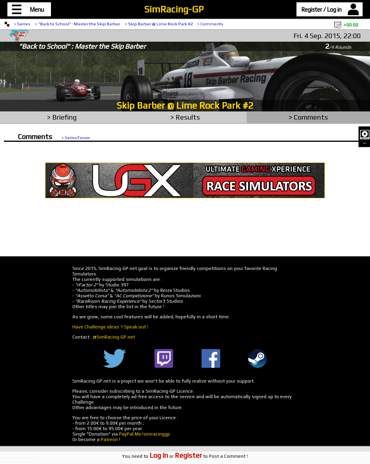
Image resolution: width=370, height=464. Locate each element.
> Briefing (62, 117)
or (175, 456)
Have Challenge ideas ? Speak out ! (110, 327)
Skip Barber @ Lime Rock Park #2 (185, 105)
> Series (22, 23)
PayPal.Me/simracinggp (144, 434)
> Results (185, 117)
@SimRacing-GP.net (114, 337)
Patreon (109, 439)
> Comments (210, 23)
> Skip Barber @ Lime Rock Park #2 (159, 23)
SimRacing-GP (173, 9)
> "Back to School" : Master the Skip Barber (77, 23)
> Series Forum (75, 137)
